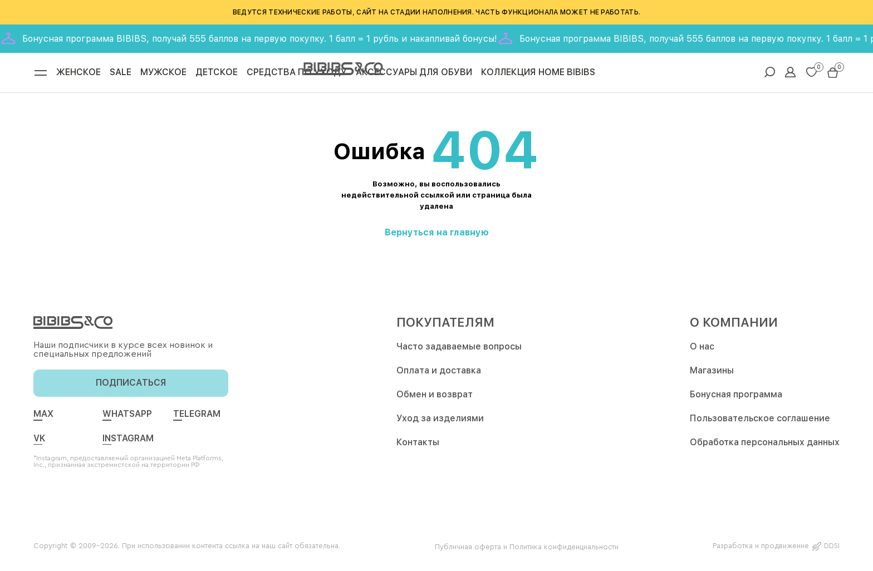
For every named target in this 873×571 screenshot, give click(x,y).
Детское (216, 74)
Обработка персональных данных (765, 445)
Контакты (417, 445)
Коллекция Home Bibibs (538, 74)
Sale (120, 74)
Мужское (163, 74)
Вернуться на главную (437, 235)
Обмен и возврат (434, 397)
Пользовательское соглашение (760, 421)
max (43, 417)
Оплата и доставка (438, 373)
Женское (78, 74)
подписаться (131, 386)
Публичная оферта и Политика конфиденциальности (527, 549)
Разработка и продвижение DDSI (776, 549)
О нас (702, 349)
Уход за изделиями (440, 421)
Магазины (712, 373)
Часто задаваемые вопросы (459, 349)
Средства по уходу (297, 74)
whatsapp (127, 417)
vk (39, 442)
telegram (196, 417)
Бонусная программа (736, 397)
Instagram (128, 442)
